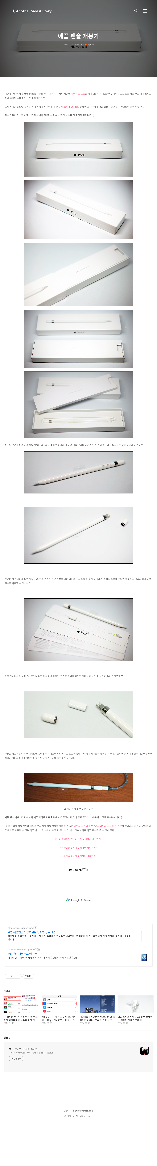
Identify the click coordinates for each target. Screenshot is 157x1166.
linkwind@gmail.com (83, 1110)
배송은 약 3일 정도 (70, 107)
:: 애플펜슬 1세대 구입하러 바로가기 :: (79, 847)
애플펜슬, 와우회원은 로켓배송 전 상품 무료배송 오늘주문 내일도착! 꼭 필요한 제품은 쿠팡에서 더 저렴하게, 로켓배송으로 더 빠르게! (69, 937)
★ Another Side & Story (26, 11)
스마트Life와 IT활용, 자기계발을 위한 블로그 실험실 (31, 1052)
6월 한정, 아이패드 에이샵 (22, 953)
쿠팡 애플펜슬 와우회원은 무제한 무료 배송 (32, 932)
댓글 (7, 1037)
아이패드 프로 (78, 94)
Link (66, 1110)
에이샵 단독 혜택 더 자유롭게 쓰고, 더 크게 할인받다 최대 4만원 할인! (42, 957)
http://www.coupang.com (20, 928)
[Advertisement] (79, 900)
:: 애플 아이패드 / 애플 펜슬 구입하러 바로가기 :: (79, 839)
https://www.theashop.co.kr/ (22, 949)
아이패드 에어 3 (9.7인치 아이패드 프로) (94, 826)
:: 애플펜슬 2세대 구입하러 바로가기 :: (79, 856)
